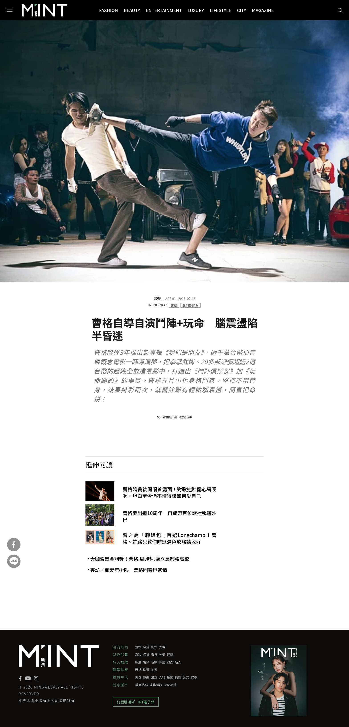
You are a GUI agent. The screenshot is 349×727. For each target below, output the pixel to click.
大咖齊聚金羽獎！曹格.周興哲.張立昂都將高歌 (139, 558)
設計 (154, 677)
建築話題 (155, 684)
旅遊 (146, 677)
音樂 (154, 662)
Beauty (132, 10)
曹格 (174, 305)
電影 (146, 662)
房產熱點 (141, 684)
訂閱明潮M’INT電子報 (135, 702)
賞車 (194, 677)
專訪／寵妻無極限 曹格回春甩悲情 (128, 570)
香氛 (154, 654)
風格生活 (120, 677)
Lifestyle (220, 10)
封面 (170, 662)
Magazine (263, 10)
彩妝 (138, 654)
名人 (178, 662)
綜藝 (162, 662)
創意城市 (120, 685)
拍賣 (154, 669)
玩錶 (138, 669)
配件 (154, 646)
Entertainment (164, 10)
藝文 (186, 677)
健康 (170, 654)
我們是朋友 (191, 305)
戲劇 (138, 662)
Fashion (108, 10)
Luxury (196, 10)
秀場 (162, 646)
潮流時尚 (120, 647)
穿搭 (146, 646)
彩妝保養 (120, 654)
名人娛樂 (120, 662)
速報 (138, 646)
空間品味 (170, 684)
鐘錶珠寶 (120, 669)
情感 (178, 677)
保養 (146, 654)
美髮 (162, 654)
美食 (138, 677)
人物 (162, 677)
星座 (170, 677)
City (241, 10)
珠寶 (146, 669)
